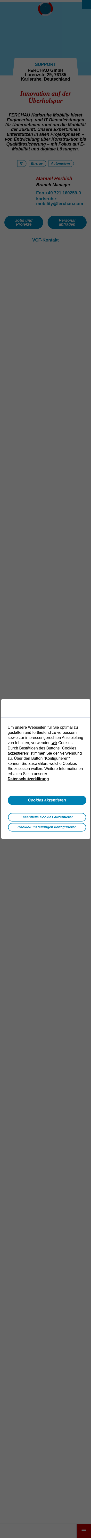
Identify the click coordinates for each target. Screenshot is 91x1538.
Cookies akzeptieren (47, 800)
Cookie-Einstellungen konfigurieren (46, 827)
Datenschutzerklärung (28, 779)
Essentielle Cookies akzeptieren (46, 817)
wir (54, 742)
